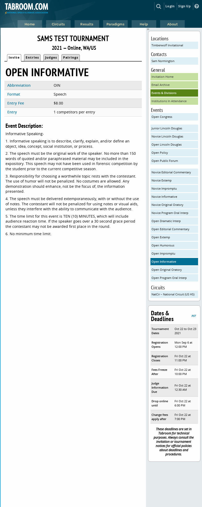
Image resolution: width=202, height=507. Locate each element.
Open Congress (162, 117)
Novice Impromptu (164, 188)
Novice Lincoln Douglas (167, 136)
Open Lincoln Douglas (167, 144)
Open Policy (160, 153)
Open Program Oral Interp (169, 278)
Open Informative (164, 261)
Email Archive (161, 85)
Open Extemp (161, 237)
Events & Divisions (164, 93)
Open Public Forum (165, 161)
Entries (32, 57)
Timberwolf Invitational (167, 45)
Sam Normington (163, 61)
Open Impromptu (163, 253)
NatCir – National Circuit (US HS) (173, 294)
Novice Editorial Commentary (171, 172)
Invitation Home (162, 77)
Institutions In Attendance (169, 101)
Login (170, 6)
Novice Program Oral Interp (170, 213)
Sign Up (184, 6)
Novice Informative (164, 197)
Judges (51, 57)
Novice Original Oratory (167, 205)
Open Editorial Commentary (170, 229)
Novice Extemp (162, 180)
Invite (14, 57)
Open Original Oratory (167, 270)
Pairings (70, 57)
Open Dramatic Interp (166, 221)
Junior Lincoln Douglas (167, 128)
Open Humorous (163, 245)
